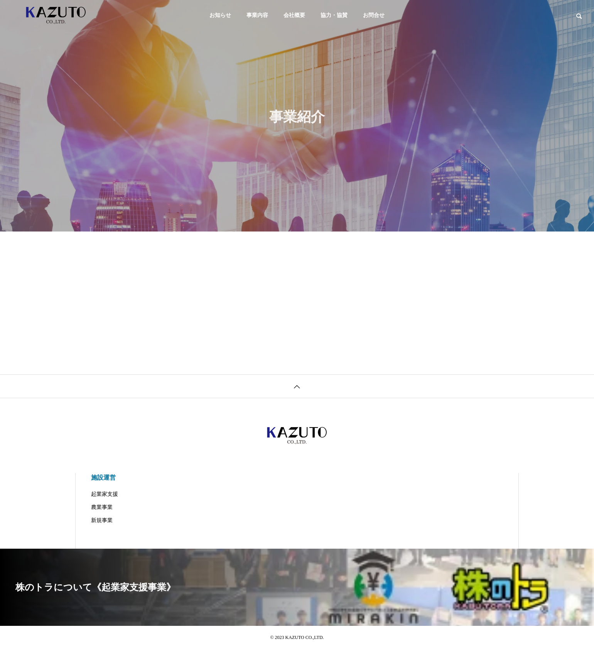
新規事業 (102, 520)
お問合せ (374, 15)
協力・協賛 (334, 15)
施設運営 (103, 477)
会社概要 (294, 15)
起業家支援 (104, 494)
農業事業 (102, 507)
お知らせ (220, 15)
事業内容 (257, 15)
